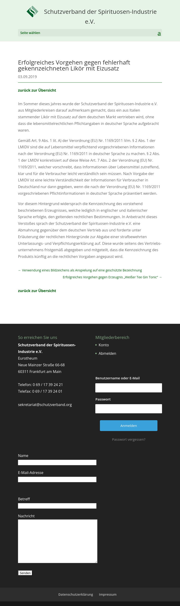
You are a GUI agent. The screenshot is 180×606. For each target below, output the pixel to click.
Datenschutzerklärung (75, 594)
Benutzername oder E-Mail (117, 378)
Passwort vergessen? (128, 439)
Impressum (107, 594)
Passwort (102, 399)
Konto (104, 344)
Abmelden (107, 353)
